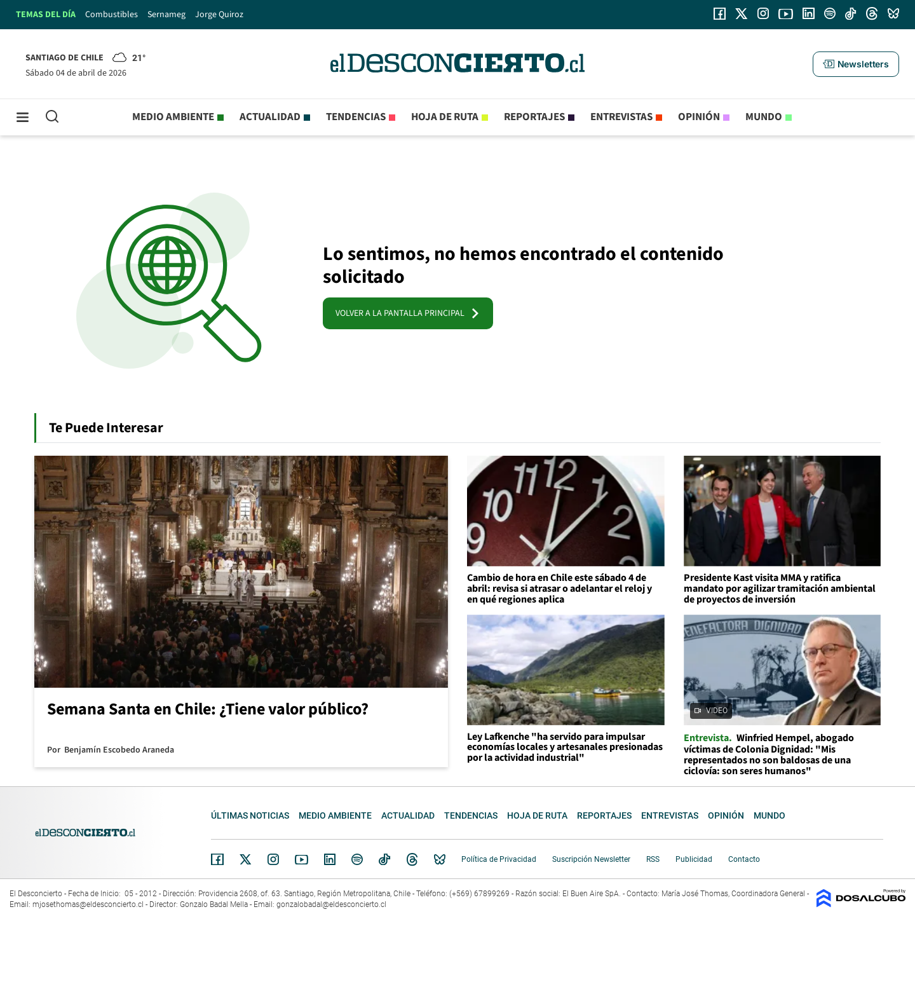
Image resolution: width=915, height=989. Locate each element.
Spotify (357, 859)
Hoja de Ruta (444, 117)
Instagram (273, 859)
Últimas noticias (250, 815)
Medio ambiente (173, 117)
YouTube (301, 859)
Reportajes (534, 117)
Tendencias (356, 117)
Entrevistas (621, 117)
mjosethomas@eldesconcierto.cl (88, 904)
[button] (856, 64)
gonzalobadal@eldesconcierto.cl (331, 904)
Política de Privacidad (498, 859)
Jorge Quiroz (219, 14)
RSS (653, 859)
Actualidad (270, 117)
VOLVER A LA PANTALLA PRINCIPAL (408, 313)
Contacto (744, 859)
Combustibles (111, 14)
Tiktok (384, 859)
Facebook (217, 859)
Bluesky (439, 859)
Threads (412, 859)
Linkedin (330, 859)
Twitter (246, 859)
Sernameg (166, 14)
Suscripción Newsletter (591, 859)
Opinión (699, 117)
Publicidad (693, 859)
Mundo (763, 117)
